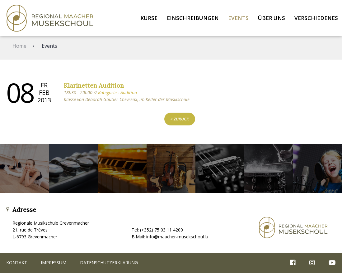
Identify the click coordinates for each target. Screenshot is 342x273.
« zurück (180, 119)
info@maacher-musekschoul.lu (177, 237)
